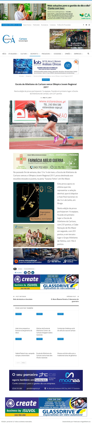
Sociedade (57, 54)
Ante (18, 366)
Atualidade (12, 54)
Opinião (67, 54)
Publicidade (36, 25)
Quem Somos (27, 25)
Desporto (34, 54)
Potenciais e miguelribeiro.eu (82, 425)
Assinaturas (44, 25)
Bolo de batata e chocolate (22, 302)
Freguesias (46, 54)
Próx (23, 366)
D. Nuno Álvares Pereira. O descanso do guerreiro (65, 303)
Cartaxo (20, 272)
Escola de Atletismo (29, 272)
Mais (59, 25)
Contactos (53, 25)
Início (4, 54)
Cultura (24, 54)
